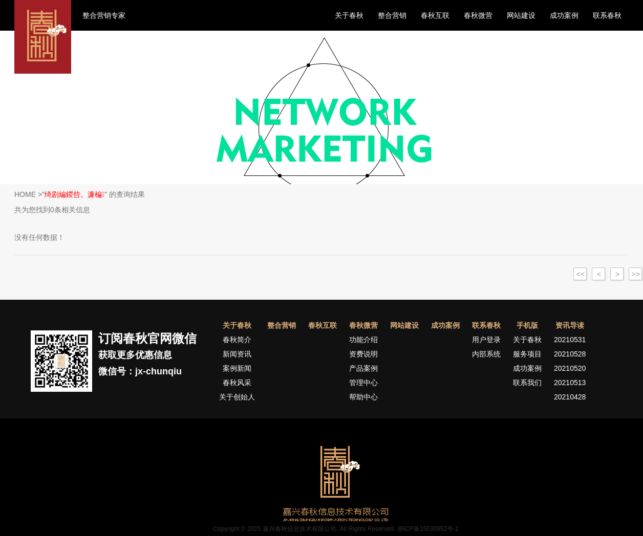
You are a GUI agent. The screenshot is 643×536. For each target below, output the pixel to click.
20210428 (570, 397)
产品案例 (363, 368)
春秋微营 (478, 15)
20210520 (570, 368)
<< (580, 274)
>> (636, 274)
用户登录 (486, 340)
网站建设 (521, 15)
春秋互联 (435, 15)
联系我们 (527, 382)
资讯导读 (569, 325)
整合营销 (392, 15)
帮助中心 (363, 397)
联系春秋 (607, 15)
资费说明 (363, 354)
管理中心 (363, 382)
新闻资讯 (237, 354)
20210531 (570, 340)
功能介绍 (363, 340)
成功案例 (564, 15)
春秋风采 (237, 382)
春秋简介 (237, 340)
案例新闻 (237, 368)
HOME (25, 194)
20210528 (570, 354)
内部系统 (486, 354)
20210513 (570, 382)
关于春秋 (349, 15)
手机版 (527, 325)
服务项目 (527, 354)
